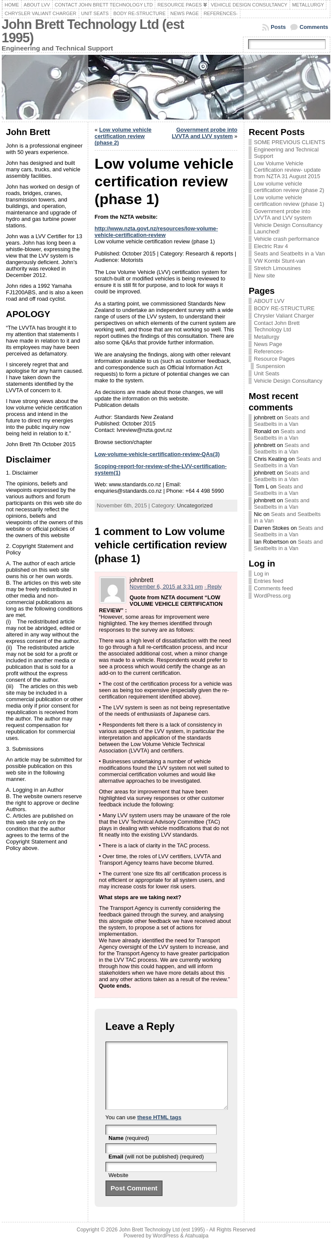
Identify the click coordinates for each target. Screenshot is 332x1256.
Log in (261, 573)
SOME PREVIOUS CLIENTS (289, 142)
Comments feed (273, 588)
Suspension (270, 366)
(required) (129, 1151)
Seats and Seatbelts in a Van (289, 253)
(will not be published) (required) (156, 1169)
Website (118, 1188)
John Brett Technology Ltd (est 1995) (93, 31)
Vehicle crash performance (286, 239)
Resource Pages (274, 359)
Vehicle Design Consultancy (288, 381)
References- (269, 351)
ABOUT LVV (269, 301)
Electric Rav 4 (271, 246)
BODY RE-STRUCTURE (284, 308)
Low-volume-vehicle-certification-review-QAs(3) (157, 454)
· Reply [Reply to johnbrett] (213, 586)
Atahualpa (196, 1249)
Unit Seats (266, 373)
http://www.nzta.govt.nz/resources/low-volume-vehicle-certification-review (156, 231)
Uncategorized (195, 505)
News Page (268, 344)
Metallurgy (266, 337)
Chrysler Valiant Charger (284, 315)
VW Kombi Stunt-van (279, 261)
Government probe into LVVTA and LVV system (204, 132)
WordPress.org (272, 595)
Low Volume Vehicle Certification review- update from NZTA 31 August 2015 (287, 169)
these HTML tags (159, 1130)
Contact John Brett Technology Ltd (277, 326)
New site (264, 275)
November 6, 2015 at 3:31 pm (166, 586)
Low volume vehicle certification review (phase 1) (289, 200)
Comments (314, 27)
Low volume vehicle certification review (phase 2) (123, 136)
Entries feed (268, 581)
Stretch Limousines (277, 268)
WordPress (166, 1249)
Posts (278, 27)
